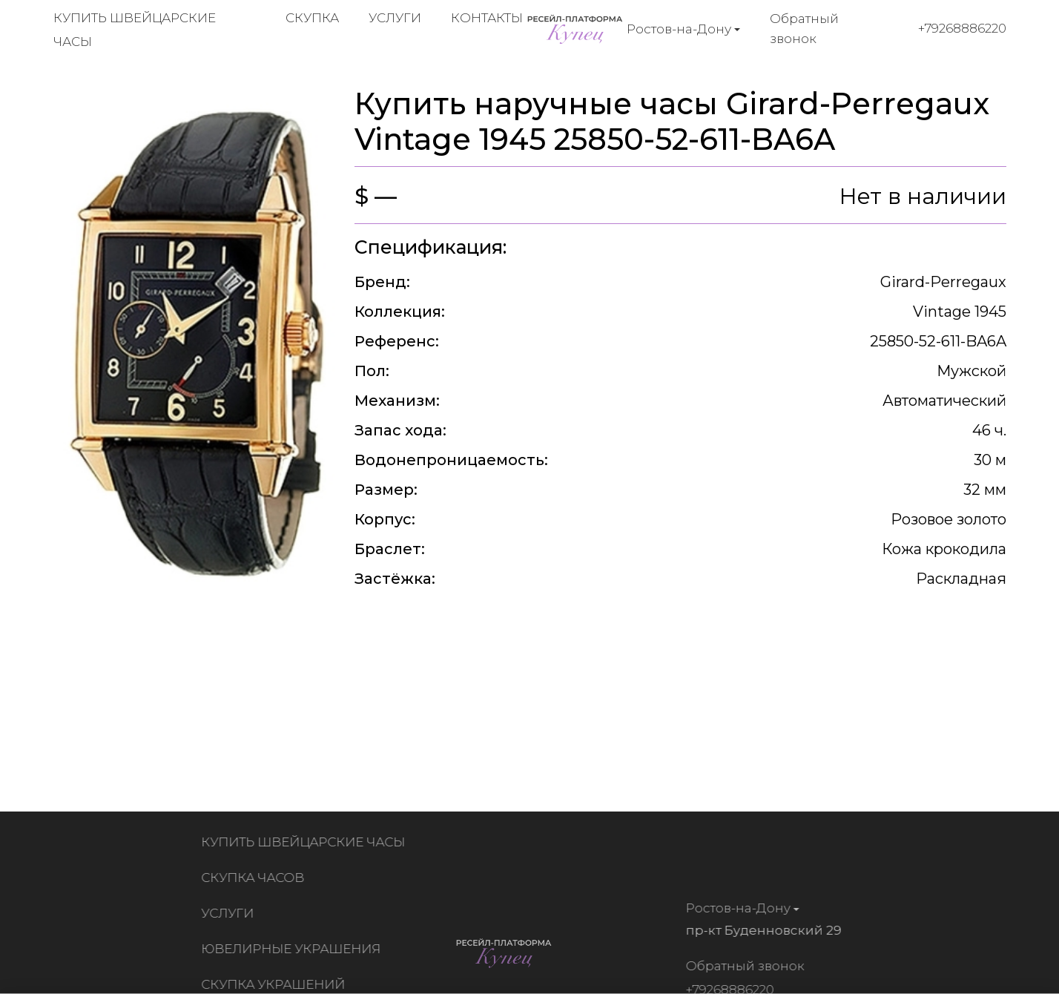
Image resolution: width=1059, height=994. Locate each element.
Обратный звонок (804, 28)
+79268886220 (962, 28)
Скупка (312, 17)
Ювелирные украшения (293, 948)
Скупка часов (255, 877)
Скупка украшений (276, 984)
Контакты (487, 17)
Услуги (395, 17)
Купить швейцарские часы (306, 842)
